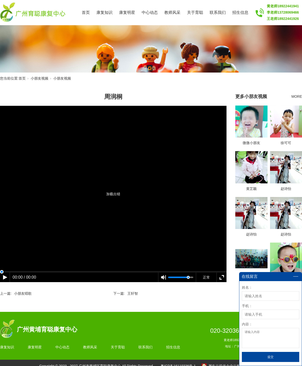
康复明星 (127, 12)
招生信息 (240, 12)
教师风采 (172, 12)
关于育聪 (195, 12)
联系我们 (218, 12)
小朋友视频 (39, 78)
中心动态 (150, 12)
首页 (86, 12)
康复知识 (104, 12)
